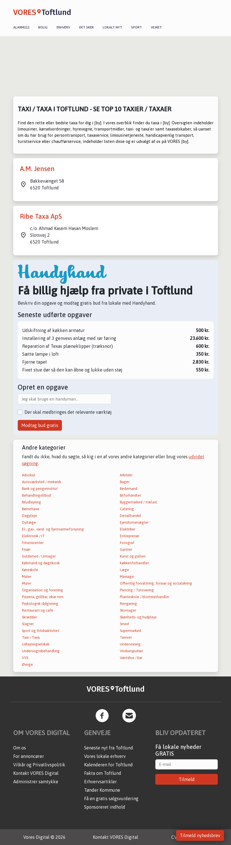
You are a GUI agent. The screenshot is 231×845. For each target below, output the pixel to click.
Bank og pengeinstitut (40, 488)
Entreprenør (129, 536)
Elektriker (127, 529)
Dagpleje (29, 516)
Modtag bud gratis (39, 425)
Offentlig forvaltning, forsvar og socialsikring (156, 583)
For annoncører (28, 756)
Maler (26, 576)
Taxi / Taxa (31, 637)
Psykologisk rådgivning (40, 603)
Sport (136, 27)
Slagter (28, 624)
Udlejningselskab (36, 644)
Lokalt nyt (112, 27)
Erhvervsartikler (100, 781)
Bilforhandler (130, 495)
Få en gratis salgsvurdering (111, 798)
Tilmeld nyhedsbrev (200, 835)
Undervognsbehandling (41, 651)
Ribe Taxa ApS (41, 216)
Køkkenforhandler (134, 563)
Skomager (128, 610)
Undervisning (130, 644)
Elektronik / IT (33, 536)
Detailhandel (130, 516)
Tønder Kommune (102, 790)
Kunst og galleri (132, 556)
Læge (124, 570)
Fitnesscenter (33, 543)
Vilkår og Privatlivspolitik (39, 764)
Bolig (43, 27)
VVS (25, 658)
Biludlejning (31, 502)
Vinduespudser (131, 651)
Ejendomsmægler (134, 522)
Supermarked (130, 631)
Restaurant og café (37, 610)
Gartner (126, 549)
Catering (127, 509)
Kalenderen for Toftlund (108, 764)
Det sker (86, 27)
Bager (124, 482)
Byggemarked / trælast (138, 502)
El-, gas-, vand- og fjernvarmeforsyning (53, 529)
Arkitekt (126, 475)
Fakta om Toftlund (102, 773)
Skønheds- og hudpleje (138, 617)
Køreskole (30, 570)
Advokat (28, 475)
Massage (127, 576)
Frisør (26, 549)
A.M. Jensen (37, 168)
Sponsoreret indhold (104, 806)
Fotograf (127, 543)
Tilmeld (187, 779)
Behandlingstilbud (36, 495)
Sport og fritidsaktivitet (40, 631)
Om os (19, 747)
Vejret (156, 27)
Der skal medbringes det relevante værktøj (68, 412)
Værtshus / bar (131, 658)
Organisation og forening (42, 590)
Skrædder (29, 617)
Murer (26, 583)
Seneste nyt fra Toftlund (108, 747)
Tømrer (126, 637)
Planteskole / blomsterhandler (144, 597)
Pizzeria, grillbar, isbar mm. (43, 597)
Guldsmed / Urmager (39, 556)
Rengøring (128, 603)
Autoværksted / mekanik (41, 482)
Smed (124, 624)
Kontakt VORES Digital (36, 773)
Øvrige (27, 664)
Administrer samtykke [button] (35, 781)
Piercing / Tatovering (137, 590)
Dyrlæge (29, 522)
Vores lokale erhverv (105, 756)
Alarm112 (21, 27)
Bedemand (128, 488)
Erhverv (63, 27)
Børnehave (30, 509)
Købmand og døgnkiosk (41, 563)
